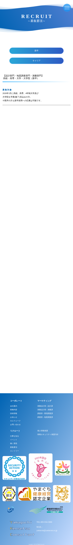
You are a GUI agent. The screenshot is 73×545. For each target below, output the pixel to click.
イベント (13, 440)
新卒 (36, 51)
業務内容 (13, 410)
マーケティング (44, 401)
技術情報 (13, 413)
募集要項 (13, 447)
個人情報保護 (42, 431)
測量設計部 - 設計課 (45, 406)
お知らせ (13, 417)
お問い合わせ (15, 425)
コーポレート (16, 401)
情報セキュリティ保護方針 (47, 434)
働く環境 (13, 443)
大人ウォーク (15, 421)
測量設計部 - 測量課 (45, 410)
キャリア (36, 61)
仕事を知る (14, 436)
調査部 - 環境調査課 (45, 413)
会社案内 (13, 406)
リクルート (15, 431)
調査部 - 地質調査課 (45, 417)
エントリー (14, 451)
